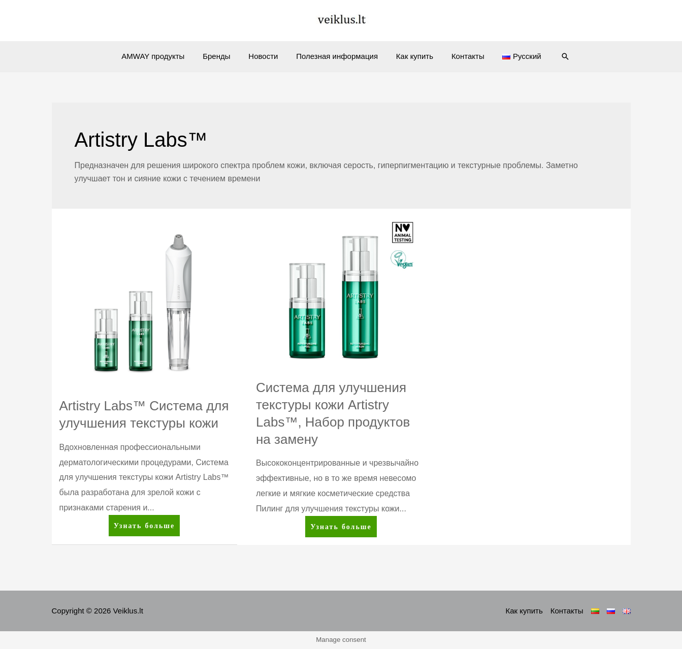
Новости (266, 56)
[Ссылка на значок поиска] (554, 56)
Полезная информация (337, 56)
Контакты (461, 56)
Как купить (411, 56)
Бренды (222, 56)
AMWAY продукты (162, 56)
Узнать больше (144, 527)
